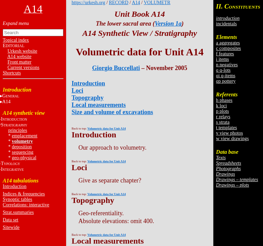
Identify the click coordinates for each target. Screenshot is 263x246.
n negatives (227, 64)
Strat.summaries (18, 212)
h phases (224, 100)
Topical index (16, 40)
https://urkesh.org (88, 2)
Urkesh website (22, 51)
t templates (226, 127)
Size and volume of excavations (112, 112)
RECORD (118, 2)
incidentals (226, 23)
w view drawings (232, 138)
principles (17, 130)
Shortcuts (12, 73)
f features (225, 53)
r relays (223, 116)
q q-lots (223, 70)
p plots (222, 111)
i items (222, 59)
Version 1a (168, 23)
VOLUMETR (157, 2)
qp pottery (226, 81)
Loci (77, 90)
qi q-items (225, 75)
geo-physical (24, 157)
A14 (136, 2)
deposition (22, 146)
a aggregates (228, 42)
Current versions (23, 67)
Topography (87, 97)
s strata (222, 122)
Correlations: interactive (26, 204)
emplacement (25, 135)
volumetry (22, 141)
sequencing (23, 152)
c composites (228, 48)
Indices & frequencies (24, 193)
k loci (221, 105)
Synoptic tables (17, 199)
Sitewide (11, 227)
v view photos (229, 133)
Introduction (14, 186)
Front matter (20, 62)
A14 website (19, 56)
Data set (10, 219)
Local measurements (99, 104)
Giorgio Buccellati (116, 68)
